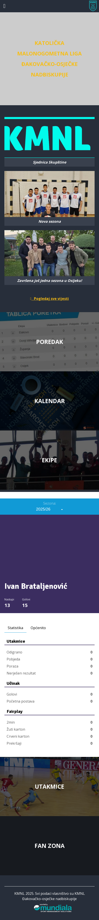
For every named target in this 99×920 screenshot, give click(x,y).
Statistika (15, 627)
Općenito (38, 627)
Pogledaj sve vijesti (49, 298)
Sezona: (49, 503)
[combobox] (49, 509)
